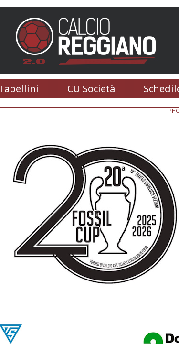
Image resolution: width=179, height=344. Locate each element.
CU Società (91, 88)
